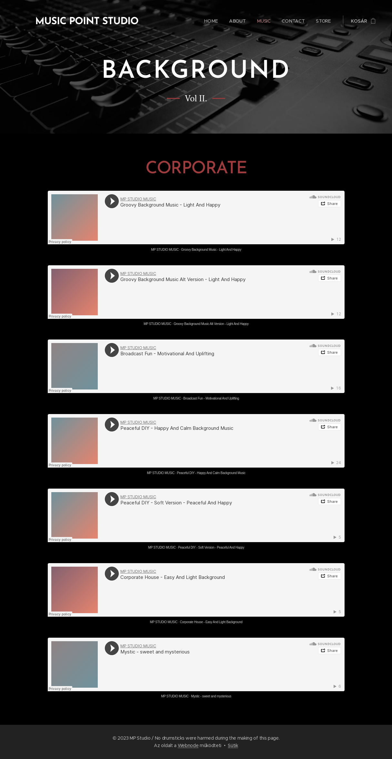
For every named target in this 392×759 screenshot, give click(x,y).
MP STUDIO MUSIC (165, 249)
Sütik (233, 745)
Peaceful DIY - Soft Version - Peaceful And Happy (211, 547)
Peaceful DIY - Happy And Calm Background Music (211, 473)
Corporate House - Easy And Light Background (211, 622)
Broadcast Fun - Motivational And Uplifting (211, 398)
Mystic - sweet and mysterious (211, 696)
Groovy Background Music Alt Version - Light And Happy (211, 324)
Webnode (188, 745)
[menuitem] (211, 21)
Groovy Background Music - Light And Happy (211, 249)
